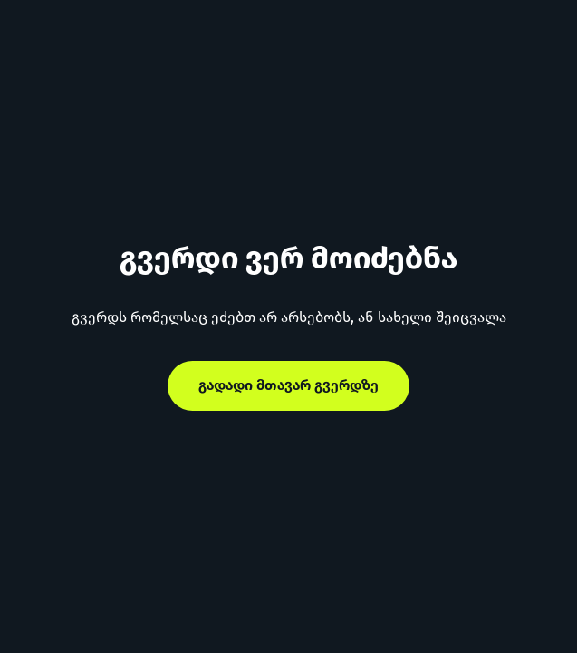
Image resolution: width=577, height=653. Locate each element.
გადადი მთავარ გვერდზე (288, 385)
